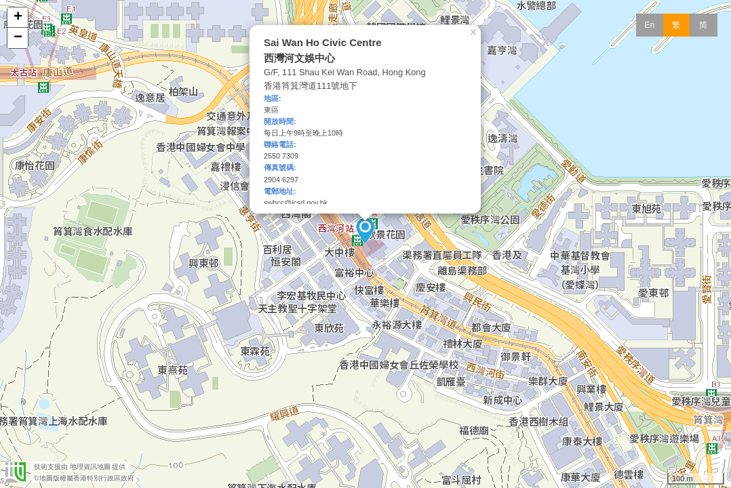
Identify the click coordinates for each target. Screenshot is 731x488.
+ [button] (18, 17)
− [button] (18, 38)
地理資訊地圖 (90, 466)
